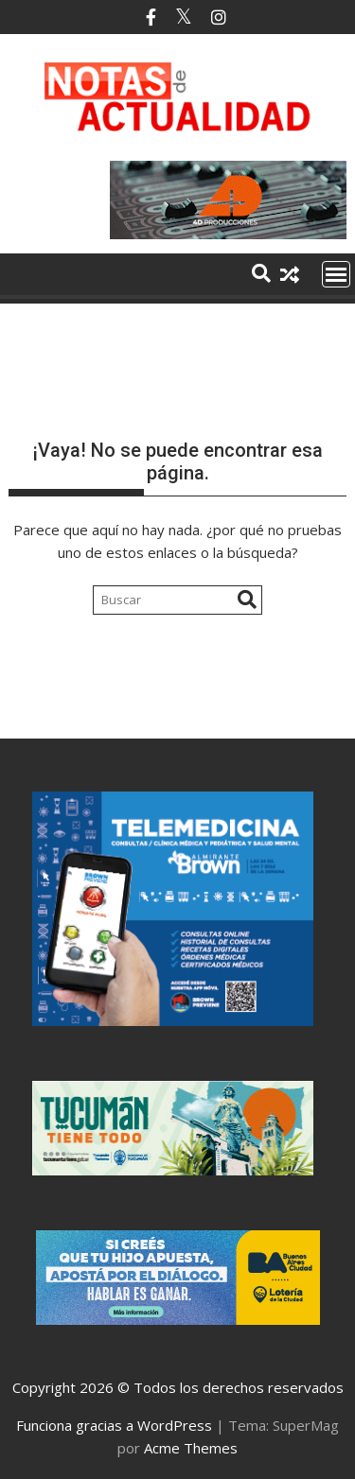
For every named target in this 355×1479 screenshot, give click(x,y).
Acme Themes (191, 1447)
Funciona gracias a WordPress (114, 1425)
